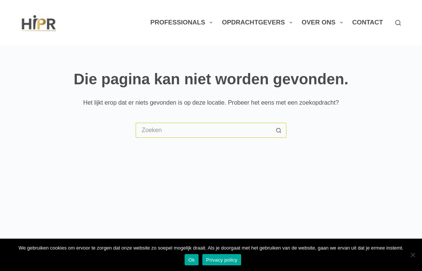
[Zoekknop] (278, 130)
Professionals (183, 22)
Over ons (324, 22)
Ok (191, 260)
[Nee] (412, 255)
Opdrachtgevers (258, 22)
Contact (367, 22)
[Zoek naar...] (203, 130)
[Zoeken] (398, 23)
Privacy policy (221, 260)
